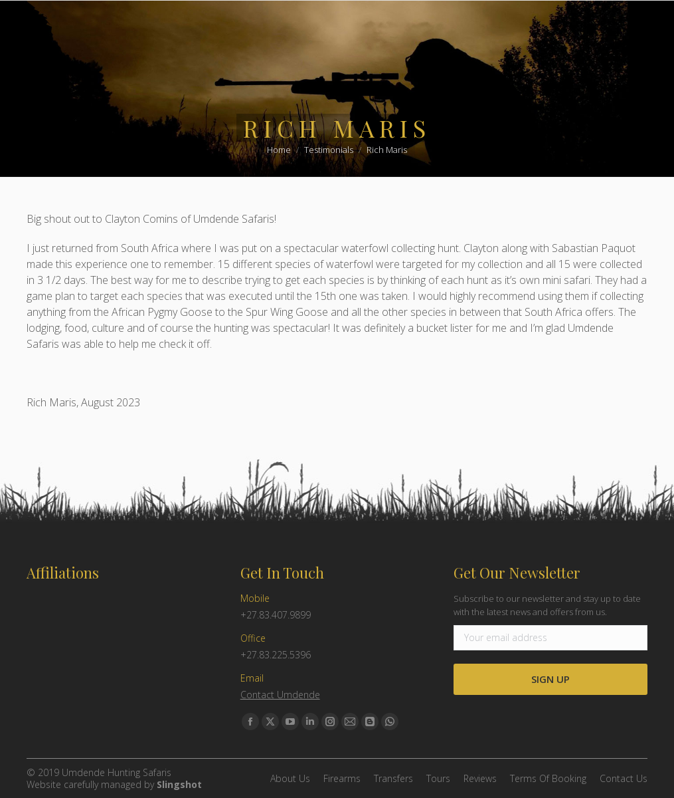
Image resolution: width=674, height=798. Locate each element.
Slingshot (179, 784)
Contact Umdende (280, 694)
